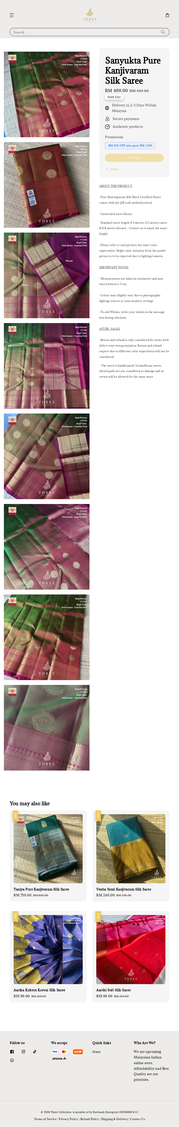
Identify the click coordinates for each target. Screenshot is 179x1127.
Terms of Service (45, 1119)
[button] (11, 15)
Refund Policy (89, 1119)
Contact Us (137, 1119)
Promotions (114, 137)
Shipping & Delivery (114, 1119)
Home (96, 1052)
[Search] (163, 32)
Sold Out (134, 158)
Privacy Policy (68, 1119)
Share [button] (111, 169)
